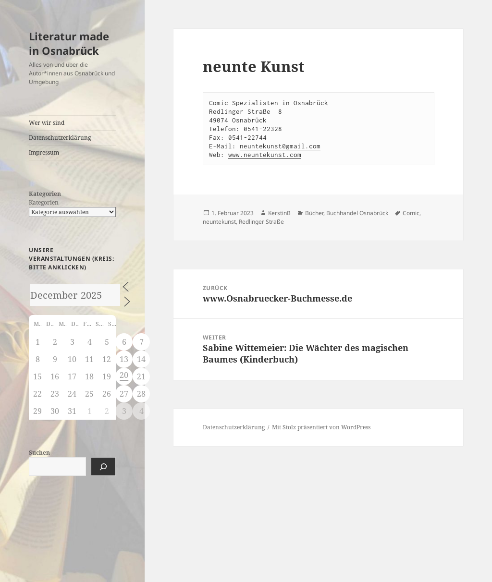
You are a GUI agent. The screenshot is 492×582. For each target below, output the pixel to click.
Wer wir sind (46, 123)
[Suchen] (103, 466)
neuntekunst (219, 222)
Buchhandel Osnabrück (357, 213)
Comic (411, 213)
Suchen (39, 453)
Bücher (314, 213)
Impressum (44, 152)
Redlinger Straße (261, 222)
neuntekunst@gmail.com (280, 146)
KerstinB (279, 213)
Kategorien (44, 202)
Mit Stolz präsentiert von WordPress (321, 427)
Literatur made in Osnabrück (69, 43)
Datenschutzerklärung (60, 137)
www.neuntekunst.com (264, 154)
